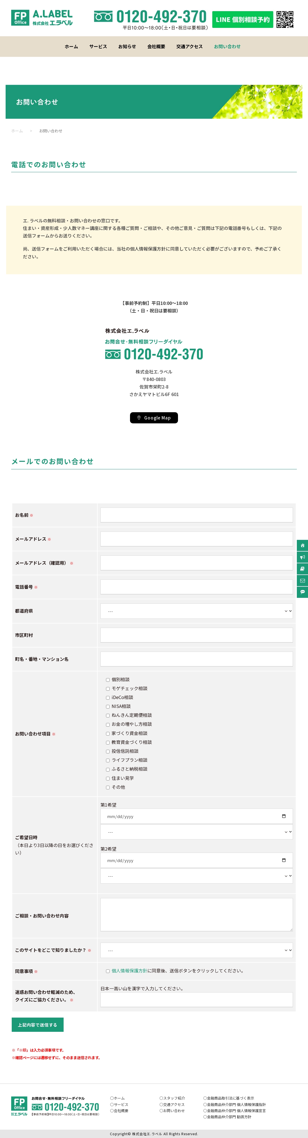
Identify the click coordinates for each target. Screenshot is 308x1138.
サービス (98, 46)
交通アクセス (189, 46)
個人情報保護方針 (129, 970)
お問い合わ (172, 1110)
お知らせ (127, 46)
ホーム (71, 46)
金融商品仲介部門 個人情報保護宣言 (236, 1110)
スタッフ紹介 (174, 1098)
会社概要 (156, 46)
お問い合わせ (227, 46)
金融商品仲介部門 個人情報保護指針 (236, 1104)
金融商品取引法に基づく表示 (230, 1098)
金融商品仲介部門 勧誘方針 (229, 1116)
